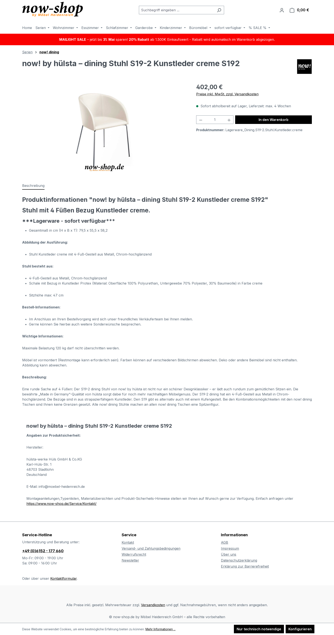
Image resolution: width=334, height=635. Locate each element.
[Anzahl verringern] (200, 119)
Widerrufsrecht (134, 554)
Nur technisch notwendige (259, 629)
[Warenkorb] (299, 10)
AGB (224, 542)
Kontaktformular (63, 578)
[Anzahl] (215, 119)
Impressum (230, 548)
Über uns (228, 554)
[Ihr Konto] (282, 10)
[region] (105, 128)
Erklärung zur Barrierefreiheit (245, 566)
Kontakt (128, 542)
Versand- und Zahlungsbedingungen (151, 548)
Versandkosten (153, 605)
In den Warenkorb (273, 120)
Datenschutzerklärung (239, 560)
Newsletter (130, 560)
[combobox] (176, 10)
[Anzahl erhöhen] (229, 119)
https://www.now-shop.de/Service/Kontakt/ (61, 503)
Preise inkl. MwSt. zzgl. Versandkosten (227, 94)
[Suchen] (219, 10)
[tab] (33, 186)
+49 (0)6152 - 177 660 (43, 551)
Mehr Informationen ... (160, 629)
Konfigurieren (300, 629)
